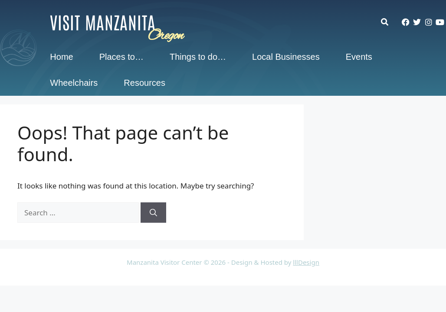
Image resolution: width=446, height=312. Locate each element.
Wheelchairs (74, 83)
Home (61, 57)
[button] (389, 22)
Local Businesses (286, 57)
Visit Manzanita (103, 21)
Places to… (121, 57)
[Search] (153, 212)
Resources (144, 83)
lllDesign (306, 262)
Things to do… (198, 57)
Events (359, 57)
